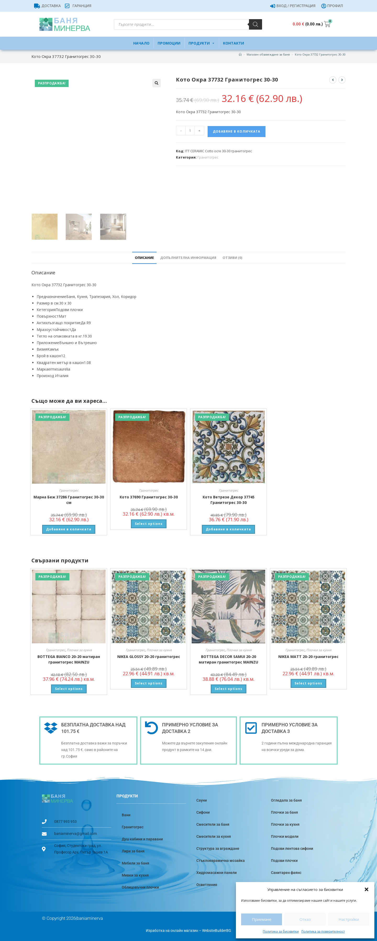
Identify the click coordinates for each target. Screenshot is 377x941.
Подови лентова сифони (292, 848)
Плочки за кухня (79, 649)
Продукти (201, 43)
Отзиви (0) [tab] (232, 256)
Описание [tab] (144, 256)
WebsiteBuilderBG (216, 930)
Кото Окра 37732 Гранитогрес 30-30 (320, 54)
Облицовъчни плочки (140, 886)
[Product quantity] (190, 130)
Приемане (261, 919)
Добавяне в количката (236, 131)
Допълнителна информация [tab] (188, 256)
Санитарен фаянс (286, 872)
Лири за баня (133, 850)
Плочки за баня (284, 811)
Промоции (169, 43)
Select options (149, 522)
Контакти (233, 43)
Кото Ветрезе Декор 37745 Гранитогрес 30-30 (228, 498)
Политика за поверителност (323, 931)
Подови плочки (284, 860)
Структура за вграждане (217, 848)
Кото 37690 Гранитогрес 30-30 (149, 495)
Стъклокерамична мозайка (220, 860)
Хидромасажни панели (216, 872)
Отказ (305, 919)
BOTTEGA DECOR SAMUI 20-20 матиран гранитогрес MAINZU (228, 658)
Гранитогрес (207, 157)
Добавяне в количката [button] (68, 528)
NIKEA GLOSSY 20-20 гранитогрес (148, 655)
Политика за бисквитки (281, 931)
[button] (366, 889)
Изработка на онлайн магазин (172, 930)
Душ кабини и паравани (142, 838)
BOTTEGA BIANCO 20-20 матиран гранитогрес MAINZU (68, 658)
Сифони (203, 811)
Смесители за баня (212, 824)
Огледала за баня (286, 799)
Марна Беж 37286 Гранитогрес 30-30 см (69, 498)
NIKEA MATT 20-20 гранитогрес (308, 655)
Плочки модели (284, 836)
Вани (126, 814)
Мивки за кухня (135, 874)
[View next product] (342, 80)
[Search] (255, 24)
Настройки (349, 919)
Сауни (201, 799)
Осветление (206, 884)
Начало (141, 43)
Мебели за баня (135, 862)
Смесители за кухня (213, 836)
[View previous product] (332, 80)
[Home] (240, 54)
